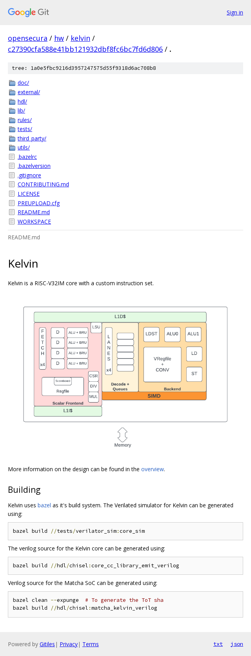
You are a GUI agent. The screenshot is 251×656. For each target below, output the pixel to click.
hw (59, 38)
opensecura (27, 38)
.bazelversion (34, 165)
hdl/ (22, 101)
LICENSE (29, 193)
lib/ (21, 110)
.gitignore (29, 175)
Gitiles (47, 644)
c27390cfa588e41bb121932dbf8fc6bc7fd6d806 (85, 49)
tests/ (25, 129)
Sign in (235, 12)
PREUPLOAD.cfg (39, 203)
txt (218, 643)
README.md (34, 212)
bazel (44, 505)
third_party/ (32, 138)
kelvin (80, 38)
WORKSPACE (34, 221)
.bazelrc (27, 156)
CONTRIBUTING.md (43, 184)
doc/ (23, 82)
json (237, 643)
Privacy (69, 644)
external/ (29, 92)
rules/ (25, 120)
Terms (90, 644)
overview (152, 469)
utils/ (24, 147)
